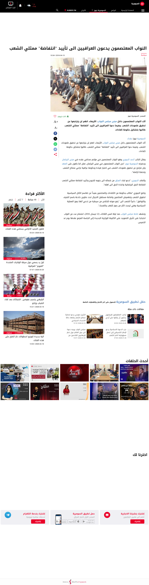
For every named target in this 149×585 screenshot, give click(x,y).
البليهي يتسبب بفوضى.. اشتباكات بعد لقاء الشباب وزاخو (24, 301)
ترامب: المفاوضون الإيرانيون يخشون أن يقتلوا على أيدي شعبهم (116, 317)
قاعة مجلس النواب (129, 214)
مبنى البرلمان (68, 160)
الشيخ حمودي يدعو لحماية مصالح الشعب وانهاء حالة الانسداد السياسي (75, 317)
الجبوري (135, 180)
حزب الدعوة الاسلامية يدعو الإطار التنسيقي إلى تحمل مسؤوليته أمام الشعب (116, 332)
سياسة (9, 225)
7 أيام (20, 200)
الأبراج (83, 10)
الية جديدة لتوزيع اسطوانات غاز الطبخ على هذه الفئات (24, 338)
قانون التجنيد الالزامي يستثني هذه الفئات (24, 229)
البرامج (113, 10)
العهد (64, 164)
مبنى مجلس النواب (107, 121)
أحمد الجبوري (128, 160)
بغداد (129, 139)
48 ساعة (32, 200)
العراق (118, 180)
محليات (9, 258)
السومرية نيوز (98, 10)
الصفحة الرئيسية (127, 10)
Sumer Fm (71, 10)
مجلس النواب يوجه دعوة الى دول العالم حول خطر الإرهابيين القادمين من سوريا (76, 334)
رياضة (9, 295)
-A (55, 127)
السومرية (141, 139)
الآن (42, 200)
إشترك (38, 521)
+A (56, 122)
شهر (11, 200)
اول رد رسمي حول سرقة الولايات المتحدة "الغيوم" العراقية (25, 264)
